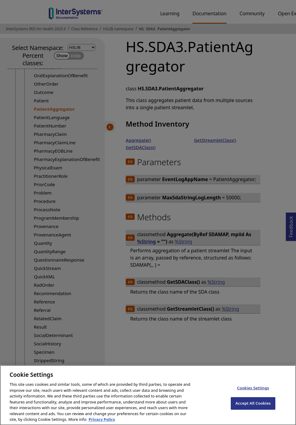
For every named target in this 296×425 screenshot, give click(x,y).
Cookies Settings (253, 392)
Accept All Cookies (253, 407)
